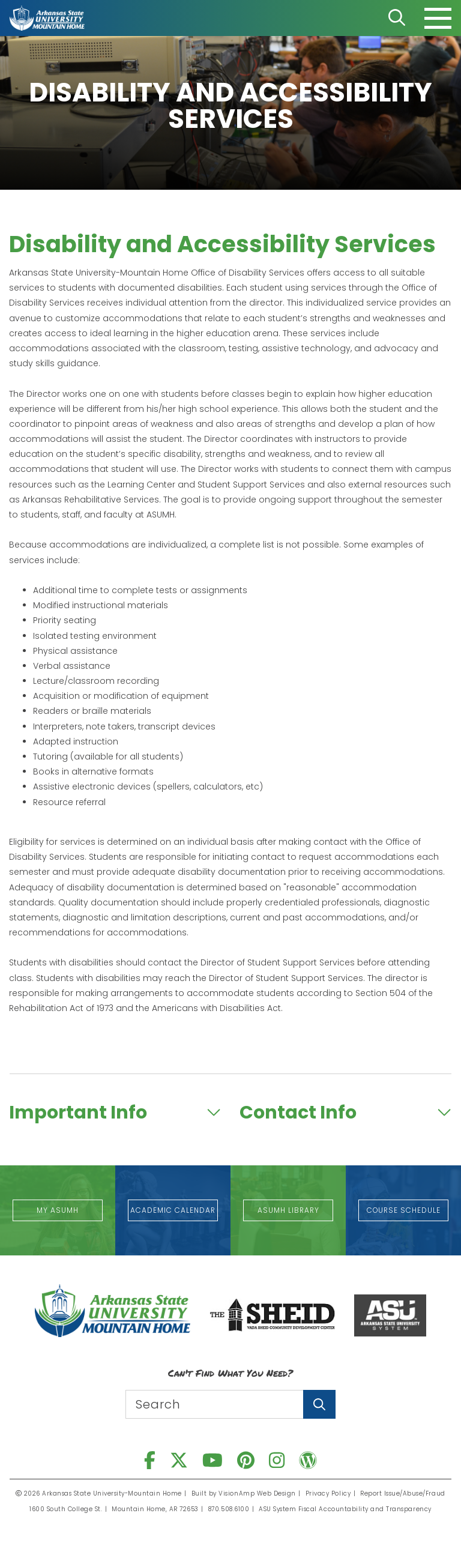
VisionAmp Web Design (257, 1493)
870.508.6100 (229, 1509)
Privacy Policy (328, 1493)
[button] (58, 1210)
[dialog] (425, 1510)
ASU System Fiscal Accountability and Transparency (345, 1509)
